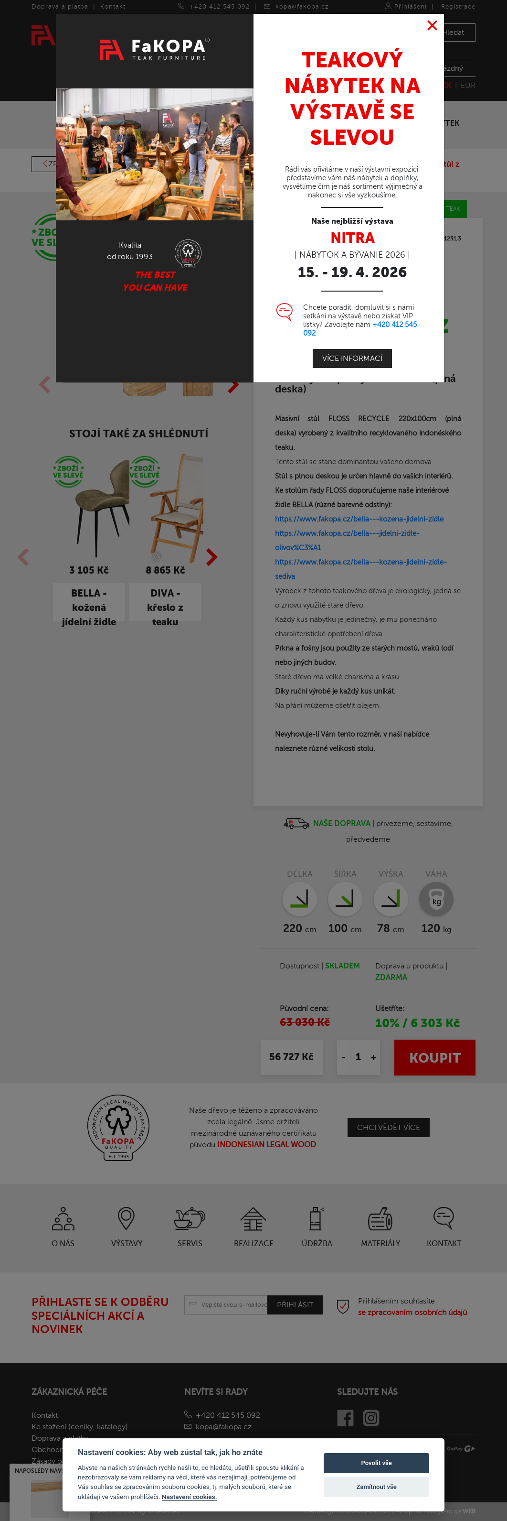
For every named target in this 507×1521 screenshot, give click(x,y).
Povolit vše (376, 1463)
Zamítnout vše (376, 1486)
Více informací (352, 358)
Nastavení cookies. (189, 1496)
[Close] (433, 26)
